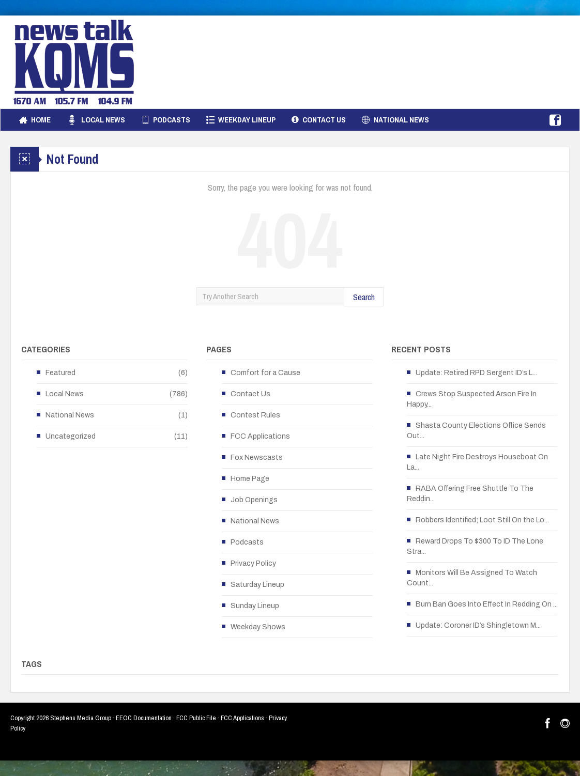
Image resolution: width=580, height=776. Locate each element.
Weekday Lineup (241, 120)
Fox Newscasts (257, 457)
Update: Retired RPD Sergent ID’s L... (476, 373)
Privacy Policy (253, 563)
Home (35, 120)
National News (395, 120)
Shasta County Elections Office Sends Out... (476, 431)
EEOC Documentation (144, 717)
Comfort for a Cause (265, 373)
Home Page (250, 479)
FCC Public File (196, 717)
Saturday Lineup (257, 584)
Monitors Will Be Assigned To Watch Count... (472, 578)
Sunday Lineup (255, 606)
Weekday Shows (258, 627)
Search (364, 297)
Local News (96, 120)
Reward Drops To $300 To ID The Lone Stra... (475, 546)
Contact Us (319, 120)
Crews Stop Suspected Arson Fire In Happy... (472, 399)
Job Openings (254, 500)
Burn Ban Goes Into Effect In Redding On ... (487, 604)
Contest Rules (255, 415)
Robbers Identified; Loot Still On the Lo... (482, 520)
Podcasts (165, 120)
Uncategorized (70, 436)
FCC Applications (260, 436)
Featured (60, 373)
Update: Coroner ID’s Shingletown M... (478, 625)
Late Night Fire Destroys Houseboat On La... (477, 462)
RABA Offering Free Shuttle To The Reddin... (470, 494)
